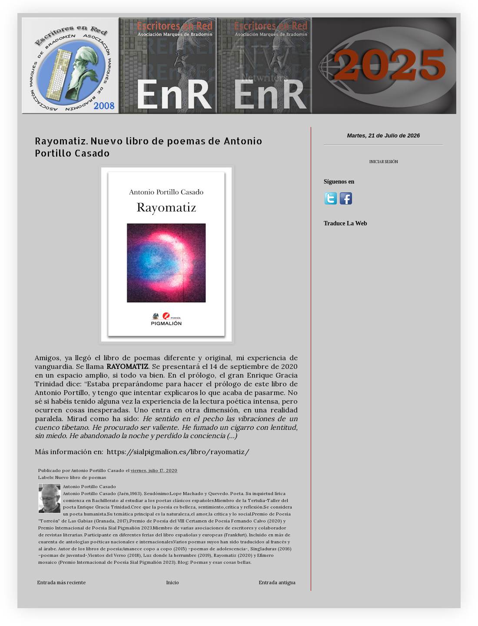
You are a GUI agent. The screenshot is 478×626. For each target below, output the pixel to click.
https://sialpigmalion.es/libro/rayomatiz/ (178, 451)
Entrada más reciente (61, 582)
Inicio (172, 582)
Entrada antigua (277, 582)
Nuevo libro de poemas (80, 477)
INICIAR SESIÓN (383, 161)
